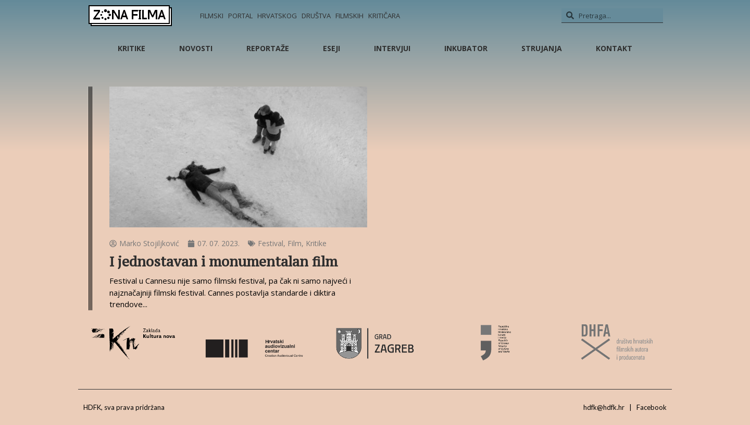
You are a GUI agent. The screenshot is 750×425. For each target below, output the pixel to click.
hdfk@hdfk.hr (603, 407)
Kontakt (614, 48)
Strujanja (541, 48)
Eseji (331, 48)
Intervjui (392, 48)
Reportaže (267, 48)
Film (295, 243)
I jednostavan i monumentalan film (223, 261)
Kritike (131, 48)
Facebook (651, 407)
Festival (270, 243)
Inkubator (466, 48)
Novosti (196, 48)
